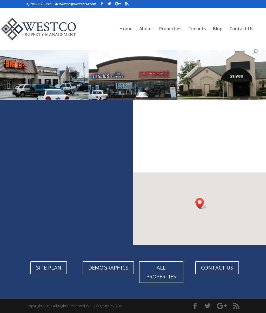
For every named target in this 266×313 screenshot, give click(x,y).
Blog (218, 29)
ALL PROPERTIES (161, 272)
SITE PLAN (48, 267)
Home (125, 29)
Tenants (197, 29)
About (145, 29)
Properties (170, 29)
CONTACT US (217, 267)
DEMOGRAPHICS (108, 267)
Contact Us (241, 29)
